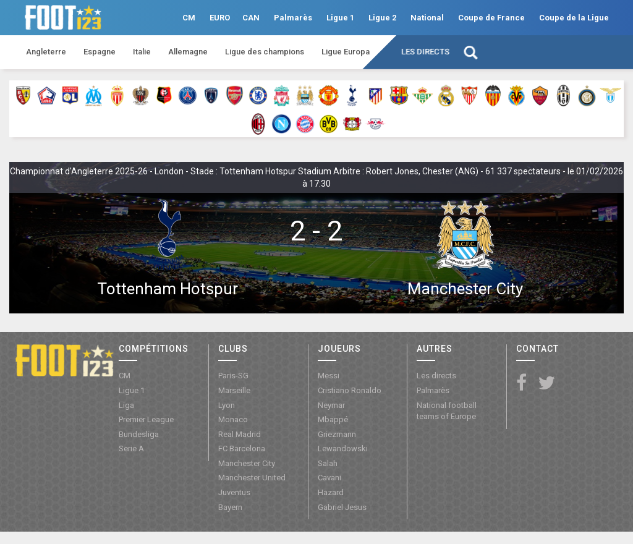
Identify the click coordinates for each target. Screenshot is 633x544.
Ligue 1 (340, 17)
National (427, 17)
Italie (142, 51)
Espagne (99, 51)
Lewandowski (343, 448)
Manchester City (465, 288)
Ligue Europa (345, 51)
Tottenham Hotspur (167, 288)
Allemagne (188, 51)
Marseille (234, 390)
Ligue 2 (382, 17)
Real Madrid (239, 434)
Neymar (331, 405)
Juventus (234, 492)
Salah (328, 463)
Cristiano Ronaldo (349, 390)
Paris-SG (233, 375)
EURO (220, 17)
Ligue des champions (264, 51)
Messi (328, 375)
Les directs (425, 51)
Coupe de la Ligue (574, 17)
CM (188, 17)
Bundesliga (139, 434)
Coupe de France (491, 17)
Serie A (131, 448)
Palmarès (293, 17)
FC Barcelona (241, 448)
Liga (126, 405)
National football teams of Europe (447, 411)
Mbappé (333, 419)
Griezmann (337, 434)
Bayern (230, 507)
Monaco (233, 419)
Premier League (146, 419)
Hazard (331, 492)
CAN (251, 17)
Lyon (226, 405)
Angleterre (46, 51)
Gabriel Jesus (342, 507)
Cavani (329, 477)
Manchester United (252, 477)
